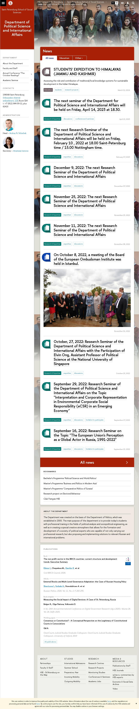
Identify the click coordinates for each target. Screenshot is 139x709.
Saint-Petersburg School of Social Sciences (17, 11)
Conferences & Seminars (99, 677)
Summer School (71, 667)
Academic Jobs (95, 681)
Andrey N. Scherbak (18, 133)
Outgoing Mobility (72, 681)
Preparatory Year (71, 672)
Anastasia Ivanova (20, 150)
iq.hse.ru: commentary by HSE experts (123, 676)
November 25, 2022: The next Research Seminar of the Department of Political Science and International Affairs (85, 201)
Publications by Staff (121, 665)
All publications (50, 642)
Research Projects (96, 667)
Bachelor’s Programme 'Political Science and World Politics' (70, 478)
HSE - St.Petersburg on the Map (50, 673)
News (47, 51)
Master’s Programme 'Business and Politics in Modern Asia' (70, 483)
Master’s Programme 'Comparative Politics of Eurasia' (68, 488)
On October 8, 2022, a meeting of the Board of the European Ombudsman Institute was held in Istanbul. (89, 259)
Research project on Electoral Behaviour (62, 493)
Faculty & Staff (46, 667)
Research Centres (96, 663)
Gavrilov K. (70, 568)
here (109, 701)
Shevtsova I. (49, 586)
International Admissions (74, 663)
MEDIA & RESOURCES (119, 660)
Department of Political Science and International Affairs (17, 28)
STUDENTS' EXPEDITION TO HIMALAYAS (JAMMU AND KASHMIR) (87, 71)
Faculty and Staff (10, 68)
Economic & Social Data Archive (123, 682)
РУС (113, 3)
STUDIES (68, 658)
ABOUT (44, 658)
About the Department (13, 63)
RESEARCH (94, 658)
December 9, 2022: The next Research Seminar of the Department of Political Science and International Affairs (84, 172)
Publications (51, 549)
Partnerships (45, 663)
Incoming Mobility (72, 677)
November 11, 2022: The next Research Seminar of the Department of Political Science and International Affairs (85, 230)
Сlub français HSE (52, 498)
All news (87, 462)
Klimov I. (47, 568)
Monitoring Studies (97, 672)
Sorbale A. (59, 586)
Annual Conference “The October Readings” (14, 74)
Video (115, 688)
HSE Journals (118, 670)
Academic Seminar (10, 80)
